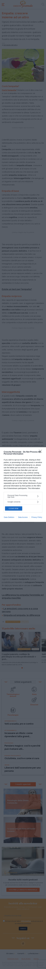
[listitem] (23, 496)
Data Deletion (9, 517)
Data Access (23, 517)
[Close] (41, 452)
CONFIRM (13, 508)
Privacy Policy (36, 517)
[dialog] (23, 484)
